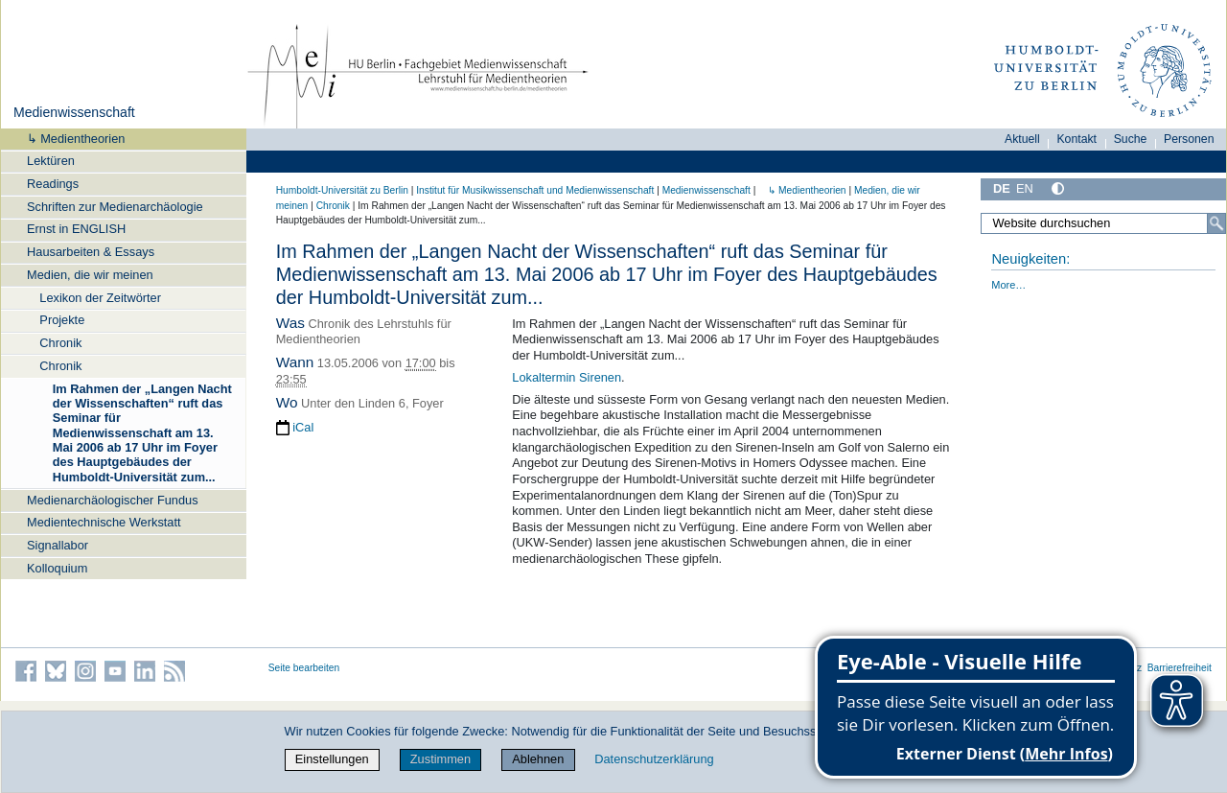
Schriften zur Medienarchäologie (115, 206)
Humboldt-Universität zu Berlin (342, 190)
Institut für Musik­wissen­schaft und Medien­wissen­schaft (535, 190)
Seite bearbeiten (304, 668)
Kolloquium (57, 568)
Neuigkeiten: (1030, 259)
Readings (53, 183)
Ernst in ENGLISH (76, 229)
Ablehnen (538, 759)
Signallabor (57, 545)
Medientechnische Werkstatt (104, 522)
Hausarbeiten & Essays (90, 252)
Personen (1189, 139)
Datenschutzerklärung (653, 759)
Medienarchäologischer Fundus (112, 500)
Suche (1130, 139)
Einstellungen (332, 759)
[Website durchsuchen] (1103, 223)
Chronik (60, 343)
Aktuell (1022, 139)
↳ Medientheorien (70, 138)
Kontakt (1076, 139)
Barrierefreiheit (1179, 668)
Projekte (61, 320)
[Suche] (1216, 223)
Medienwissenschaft (74, 112)
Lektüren (51, 160)
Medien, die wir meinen (90, 275)
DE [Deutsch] (1001, 188)
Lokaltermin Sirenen (566, 377)
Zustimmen (440, 759)
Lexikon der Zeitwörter (100, 298)
